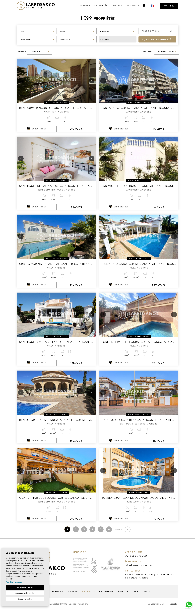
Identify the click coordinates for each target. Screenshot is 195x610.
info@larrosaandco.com (139, 565)
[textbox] (38, 31)
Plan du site (84, 604)
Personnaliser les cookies (24, 593)
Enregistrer (36, 128)
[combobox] (38, 31)
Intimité (65, 604)
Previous (19, 81)
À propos (72, 592)
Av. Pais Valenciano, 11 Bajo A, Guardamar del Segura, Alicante (150, 576)
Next (91, 81)
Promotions (106, 592)
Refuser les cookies (25, 599)
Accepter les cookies (25, 587)
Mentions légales (51, 604)
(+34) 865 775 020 (136, 556)
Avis (136, 592)
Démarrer (82, 5)
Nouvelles (123, 592)
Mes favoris (134, 5)
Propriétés (98, 5)
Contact (115, 5)
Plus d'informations (14, 582)
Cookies (74, 604)
